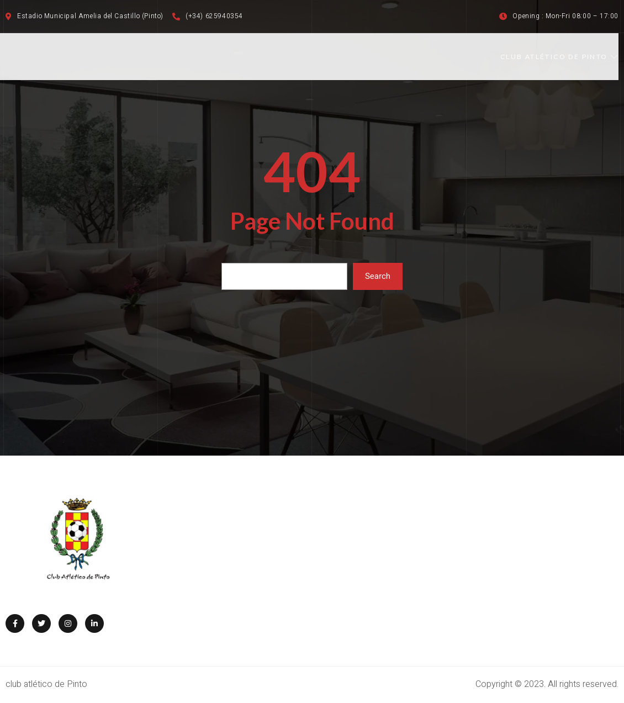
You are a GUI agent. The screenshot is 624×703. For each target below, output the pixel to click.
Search (377, 276)
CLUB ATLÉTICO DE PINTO (559, 56)
